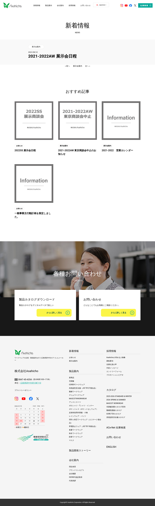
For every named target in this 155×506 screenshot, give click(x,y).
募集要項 (109, 361)
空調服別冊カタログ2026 (115, 407)
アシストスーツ (75, 402)
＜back (34, 406)
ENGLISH (111, 446)
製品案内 (74, 371)
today (38, 406)
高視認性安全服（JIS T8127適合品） (83, 388)
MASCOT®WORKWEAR (78, 399)
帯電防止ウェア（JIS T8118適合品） (83, 426)
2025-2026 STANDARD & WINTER (119, 396)
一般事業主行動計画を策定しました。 (33, 215)
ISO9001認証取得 (75, 477)
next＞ (42, 406)
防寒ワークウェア (76, 437)
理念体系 (72, 467)
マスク (71, 440)
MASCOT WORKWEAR (114, 403)
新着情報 (74, 351)
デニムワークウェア (76, 395)
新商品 (71, 378)
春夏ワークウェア (76, 430)
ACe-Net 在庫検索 (116, 427)
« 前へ (67, 66)
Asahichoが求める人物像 (115, 357)
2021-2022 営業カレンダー (117, 150)
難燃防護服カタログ (114, 410)
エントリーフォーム (114, 371)
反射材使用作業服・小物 (78, 413)
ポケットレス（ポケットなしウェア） (83, 409)
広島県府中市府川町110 (30, 383)
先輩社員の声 (111, 364)
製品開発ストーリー (80, 450)
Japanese (100, 5)
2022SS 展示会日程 (25, 150)
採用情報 (111, 351)
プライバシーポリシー (23, 390)
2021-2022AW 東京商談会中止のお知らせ (77, 152)
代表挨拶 (72, 481)
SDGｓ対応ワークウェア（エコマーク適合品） (85, 421)
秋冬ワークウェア (76, 433)
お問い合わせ (113, 437)
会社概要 (72, 474)
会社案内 (74, 460)
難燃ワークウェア (76, 392)
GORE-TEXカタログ (113, 414)
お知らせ (19, 146)
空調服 (71, 381)
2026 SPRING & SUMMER (116, 400)
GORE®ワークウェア (77, 385)
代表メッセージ (112, 368)
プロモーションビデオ (114, 375)
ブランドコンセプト (76, 470)
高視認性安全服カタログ (115, 417)
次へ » (87, 66)
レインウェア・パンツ (77, 416)
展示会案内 (36, 47)
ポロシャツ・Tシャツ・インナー (81, 406)
